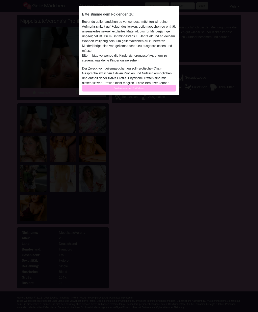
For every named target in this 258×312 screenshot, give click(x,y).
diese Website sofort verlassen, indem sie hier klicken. (133, 50)
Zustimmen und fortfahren (129, 88)
